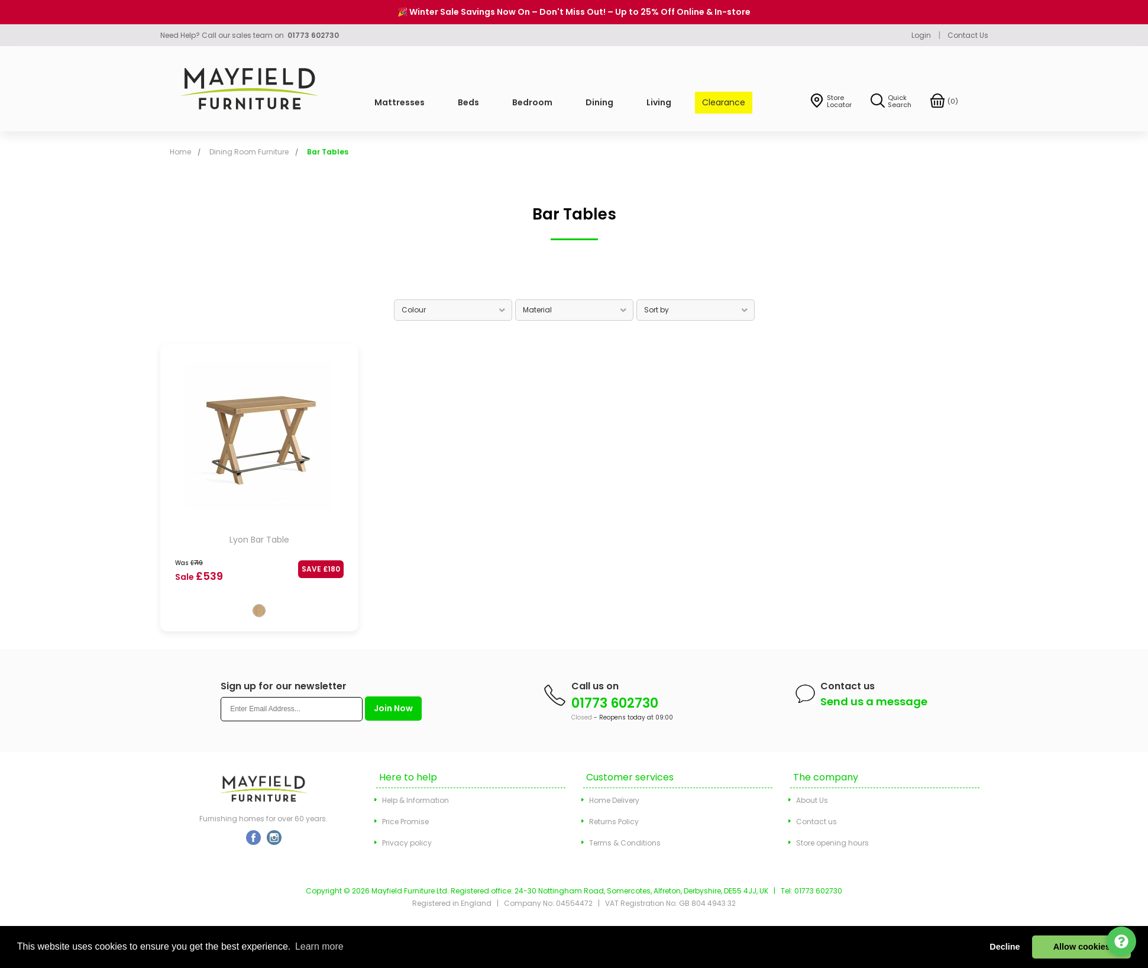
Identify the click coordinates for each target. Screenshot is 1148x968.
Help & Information (415, 800)
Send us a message (873, 701)
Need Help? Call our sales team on (249, 35)
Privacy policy (407, 843)
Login (921, 35)
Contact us (816, 822)
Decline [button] (1004, 946)
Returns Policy (614, 822)
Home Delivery (614, 800)
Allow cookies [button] (1081, 946)
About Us (812, 800)
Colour (414, 310)
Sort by (656, 310)
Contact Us (967, 35)
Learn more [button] (319, 946)
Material (537, 310)
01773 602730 (614, 703)
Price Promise (405, 822)
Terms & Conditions (625, 843)
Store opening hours (832, 843)
